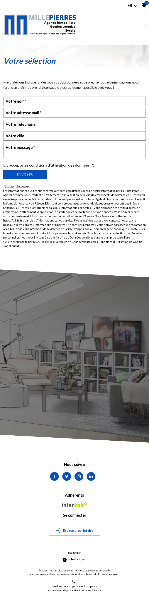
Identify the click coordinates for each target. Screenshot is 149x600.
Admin (96, 574)
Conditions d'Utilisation (113, 242)
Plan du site (36, 574)
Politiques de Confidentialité (72, 242)
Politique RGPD (110, 574)
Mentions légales (54, 574)
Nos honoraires (74, 574)
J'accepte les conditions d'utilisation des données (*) (50, 165)
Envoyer (25, 174)
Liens (88, 574)
